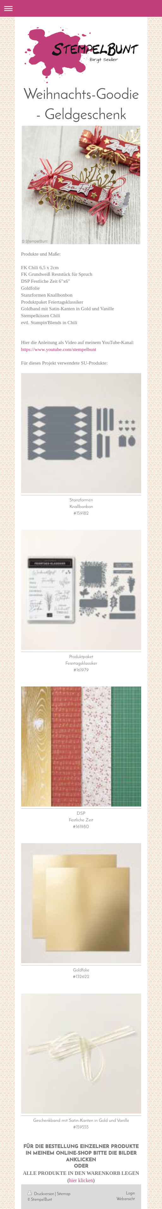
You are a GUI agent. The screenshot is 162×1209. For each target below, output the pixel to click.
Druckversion (41, 1194)
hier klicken (81, 1180)
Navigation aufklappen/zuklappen (81, 8)
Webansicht (126, 1199)
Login (130, 1193)
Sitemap (63, 1194)
